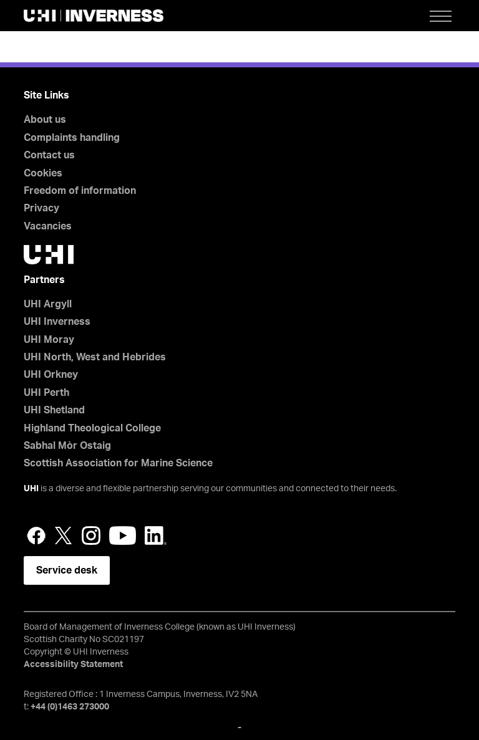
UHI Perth (46, 393)
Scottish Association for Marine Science (118, 463)
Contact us (49, 155)
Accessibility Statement (73, 664)
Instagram (91, 535)
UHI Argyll (48, 304)
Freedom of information (80, 191)
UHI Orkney (51, 375)
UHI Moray (49, 340)
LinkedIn (156, 535)
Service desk (66, 570)
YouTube (122, 535)
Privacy (41, 208)
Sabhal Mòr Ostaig (67, 446)
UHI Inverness (57, 322)
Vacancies (48, 226)
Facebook (36, 535)
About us (45, 120)
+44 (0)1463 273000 (70, 707)
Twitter (63, 535)
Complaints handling (72, 138)
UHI (31, 488)
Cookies (43, 173)
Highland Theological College (92, 428)
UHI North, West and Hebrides (95, 357)
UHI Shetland (54, 410)
